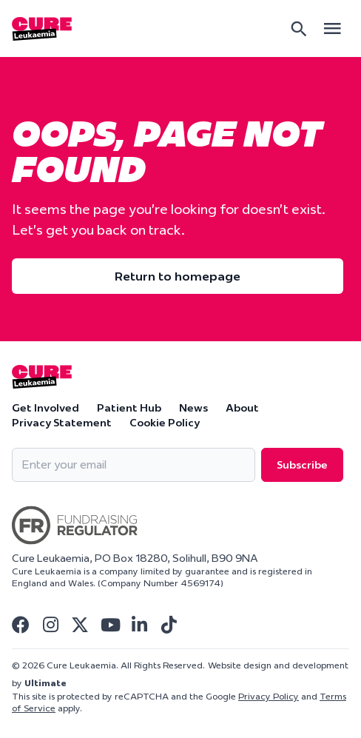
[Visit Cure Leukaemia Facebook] (21, 625)
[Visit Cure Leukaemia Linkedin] (139, 625)
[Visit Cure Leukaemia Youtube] (109, 625)
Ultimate (45, 682)
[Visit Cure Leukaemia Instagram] (50, 625)
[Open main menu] (332, 28)
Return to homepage (177, 276)
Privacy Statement (62, 422)
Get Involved (45, 408)
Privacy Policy (268, 696)
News (193, 408)
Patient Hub (129, 408)
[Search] (299, 29)
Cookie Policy (164, 422)
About (242, 408)
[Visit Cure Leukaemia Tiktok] (169, 625)
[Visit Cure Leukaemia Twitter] (80, 625)
